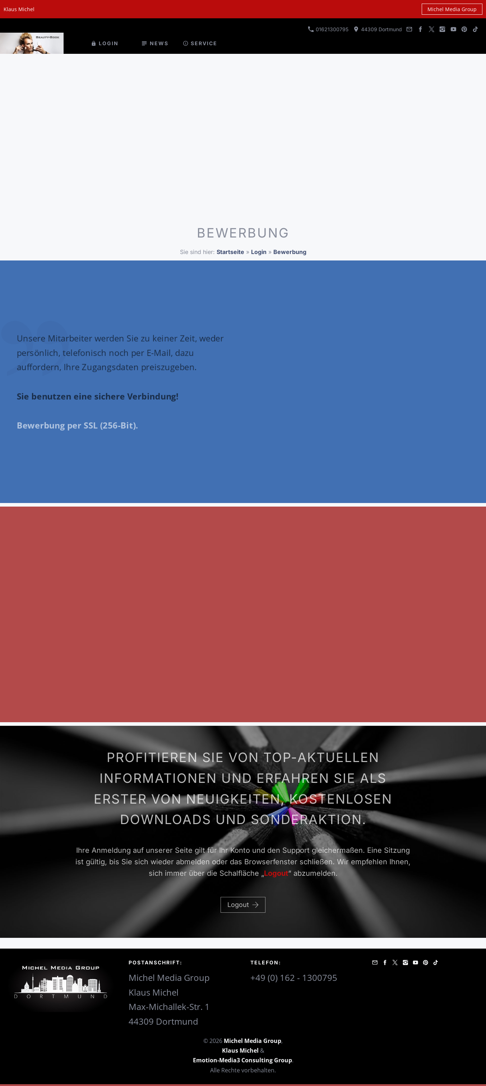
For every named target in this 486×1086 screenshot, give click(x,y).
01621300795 (328, 29)
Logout (243, 904)
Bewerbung (289, 251)
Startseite (230, 251)
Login (259, 251)
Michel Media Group (452, 9)
